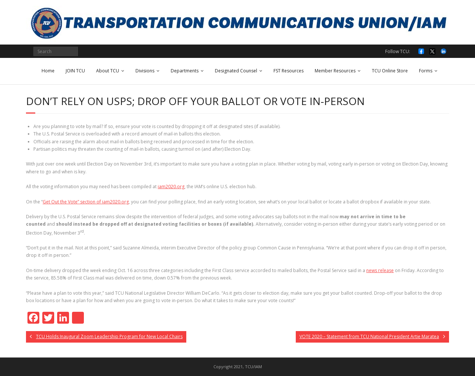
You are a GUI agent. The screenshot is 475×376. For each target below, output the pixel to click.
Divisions (144, 71)
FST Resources (288, 71)
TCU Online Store (390, 71)
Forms (425, 71)
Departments (185, 71)
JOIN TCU (75, 71)
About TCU (107, 71)
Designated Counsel (236, 71)
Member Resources (335, 71)
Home (48, 71)
